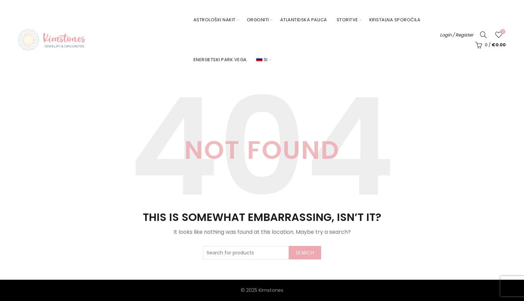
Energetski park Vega (220, 59)
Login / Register (456, 35)
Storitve (347, 20)
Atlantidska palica (303, 20)
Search (305, 252)
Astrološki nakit (214, 20)
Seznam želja (502, 32)
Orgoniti (258, 20)
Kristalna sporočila (395, 20)
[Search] (483, 35)
